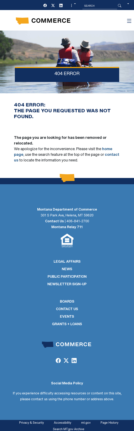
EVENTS (67, 316)
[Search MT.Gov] (99, 6)
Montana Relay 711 (67, 227)
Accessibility (62, 423)
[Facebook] (45, 6)
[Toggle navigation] (129, 21)
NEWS (67, 269)
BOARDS (67, 301)
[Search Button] (119, 6)
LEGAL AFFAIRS (67, 261)
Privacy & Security (31, 423)
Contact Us (54, 221)
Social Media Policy (67, 383)
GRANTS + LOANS (67, 324)
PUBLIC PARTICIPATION (67, 277)
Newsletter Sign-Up (67, 284)
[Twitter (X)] (53, 6)
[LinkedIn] (61, 6)
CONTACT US (67, 309)
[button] (73, 6)
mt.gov (86, 423)
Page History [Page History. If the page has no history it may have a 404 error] (109, 423)
